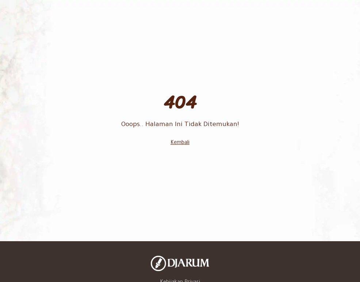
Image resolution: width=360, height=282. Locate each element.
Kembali (180, 143)
